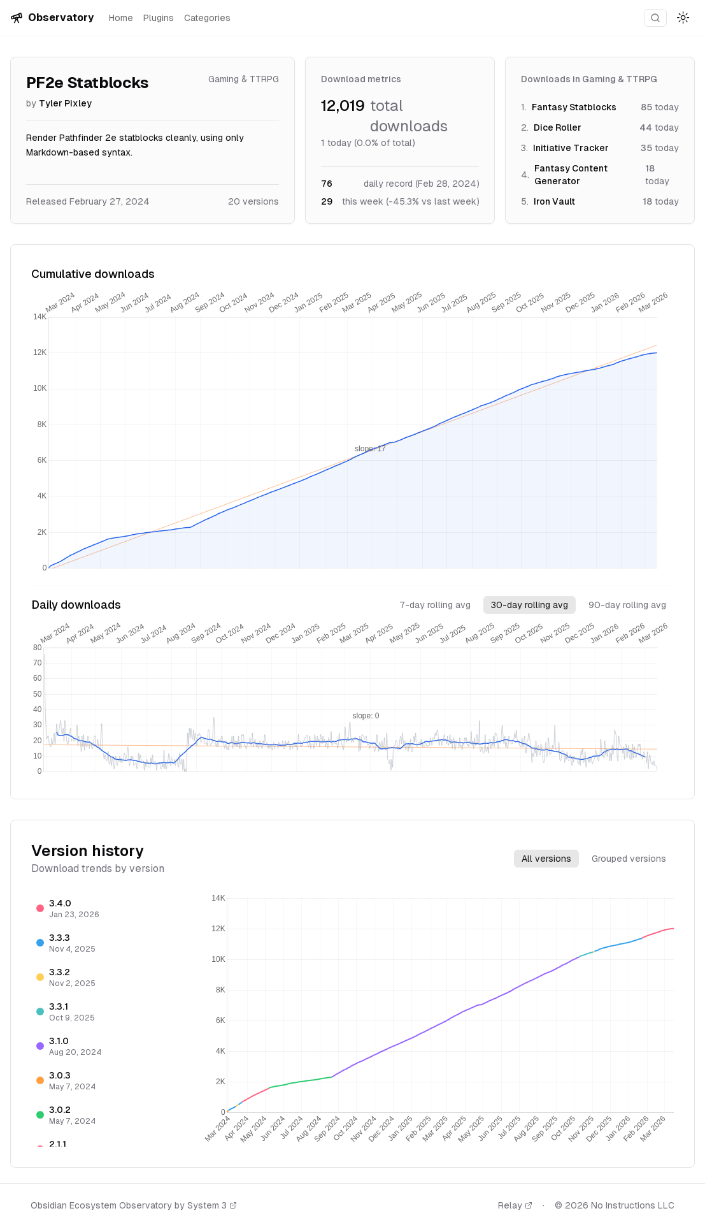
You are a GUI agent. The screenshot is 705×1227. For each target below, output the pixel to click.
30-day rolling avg (529, 605)
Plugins (158, 18)
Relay (515, 1205)
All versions (546, 858)
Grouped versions (629, 858)
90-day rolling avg (627, 605)
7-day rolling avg (435, 605)
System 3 (212, 1205)
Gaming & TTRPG (243, 79)
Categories (207, 18)
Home (121, 18)
